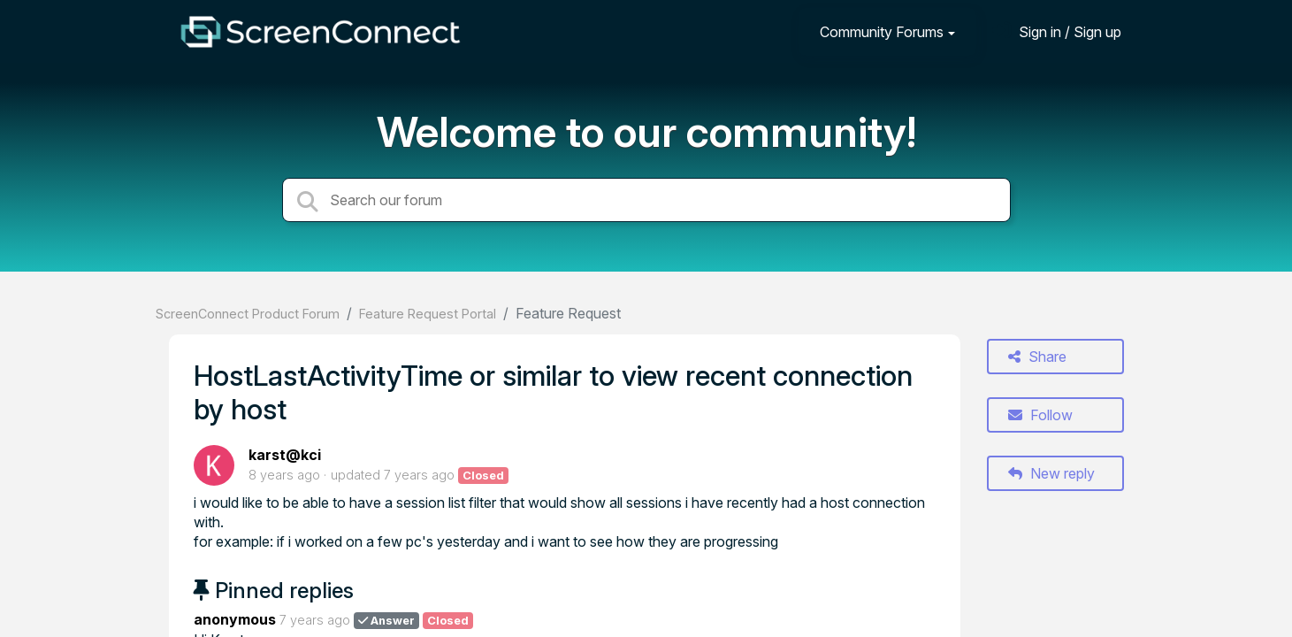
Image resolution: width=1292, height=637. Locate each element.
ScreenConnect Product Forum (248, 313)
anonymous (235, 619)
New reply (1051, 473)
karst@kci (284, 455)
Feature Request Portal (427, 313)
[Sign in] (1056, 31)
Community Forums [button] (882, 32)
